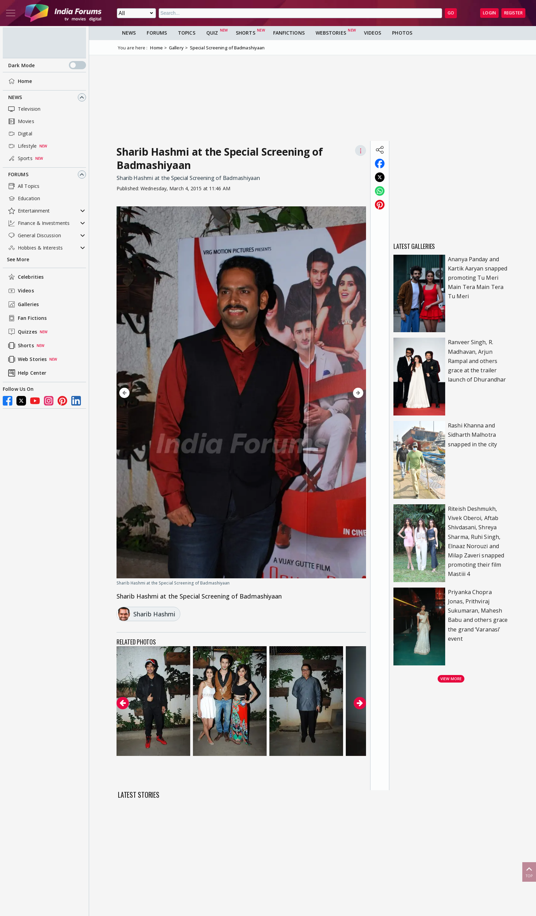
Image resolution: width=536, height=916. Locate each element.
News (15, 97)
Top (529, 871)
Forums (18, 174)
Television (23, 109)
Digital (19, 133)
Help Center (26, 373)
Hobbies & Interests (35, 248)
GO (451, 13)
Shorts (20, 345)
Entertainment (28, 211)
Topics (186, 32)
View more (451, 678)
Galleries (23, 304)
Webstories (331, 32)
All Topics (23, 186)
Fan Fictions (27, 318)
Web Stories (27, 359)
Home (19, 81)
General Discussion (34, 235)
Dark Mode (47, 65)
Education (23, 198)
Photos (402, 32)
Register (513, 13)
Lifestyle (22, 146)
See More (18, 259)
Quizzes (22, 332)
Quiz (212, 32)
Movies (20, 121)
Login (489, 13)
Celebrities (25, 277)
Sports (20, 158)
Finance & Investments (38, 223)
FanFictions (289, 32)
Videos (20, 291)
